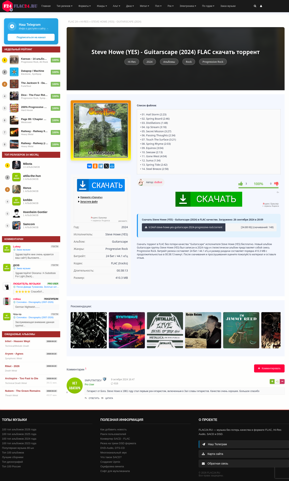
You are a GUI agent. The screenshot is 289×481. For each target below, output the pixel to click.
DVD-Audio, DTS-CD (112, 447)
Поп (158, 6)
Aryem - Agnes (14, 353)
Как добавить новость (113, 429)
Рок (171, 6)
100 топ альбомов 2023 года (19, 443)
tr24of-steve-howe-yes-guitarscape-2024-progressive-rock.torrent (183, 227)
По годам (208, 6)
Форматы (84, 6)
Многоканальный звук (113, 452)
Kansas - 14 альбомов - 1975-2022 (34, 58)
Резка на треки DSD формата (118, 443)
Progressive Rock (213, 62)
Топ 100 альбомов (13, 452)
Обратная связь (215, 463)
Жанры (102, 6)
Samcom (29, 224)
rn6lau (17, 298)
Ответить (92, 398)
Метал (144, 6)
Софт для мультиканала (115, 471)
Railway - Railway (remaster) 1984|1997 (34, 143)
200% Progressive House (34, 107)
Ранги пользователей (113, 434)
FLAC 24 (22, 6)
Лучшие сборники (12, 457)
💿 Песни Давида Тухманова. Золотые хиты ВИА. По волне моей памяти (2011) (36, 287)
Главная (46, 6)
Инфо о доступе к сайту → (34, 28)
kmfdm (27, 200)
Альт (116, 6)
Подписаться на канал (31, 37)
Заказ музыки (227, 6)
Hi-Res (84, 21)
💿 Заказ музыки (21, 249)
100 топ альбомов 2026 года (19, 429)
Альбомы (169, 62)
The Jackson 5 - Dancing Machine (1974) (34, 82)
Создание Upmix (110, 461)
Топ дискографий (12, 461)
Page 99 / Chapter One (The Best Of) (34, 119)
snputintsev (93, 380)
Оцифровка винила (112, 466)
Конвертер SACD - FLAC (115, 438)
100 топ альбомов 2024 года (19, 438)
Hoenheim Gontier (35, 212)
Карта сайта (212, 453)
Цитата (107, 398)
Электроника (188, 6)
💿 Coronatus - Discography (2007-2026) (33, 302)
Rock (189, 62)
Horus (27, 188)
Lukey (17, 246)
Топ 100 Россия (11, 466)
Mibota (27, 163)
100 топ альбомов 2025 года (19, 434)
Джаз (130, 6)
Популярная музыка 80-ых (18, 447)
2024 (150, 62)
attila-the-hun (32, 175)
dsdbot (158, 182)
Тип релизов (64, 6)
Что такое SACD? (111, 457)
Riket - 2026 (12, 366)
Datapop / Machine (32, 70)
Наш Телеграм (214, 444)
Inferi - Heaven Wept (17, 341)
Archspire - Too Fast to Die (21, 378)
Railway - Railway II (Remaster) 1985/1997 (34, 131)
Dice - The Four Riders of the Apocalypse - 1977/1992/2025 (34, 94)
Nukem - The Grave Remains (22, 390)
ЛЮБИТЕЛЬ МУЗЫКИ (27, 283)
